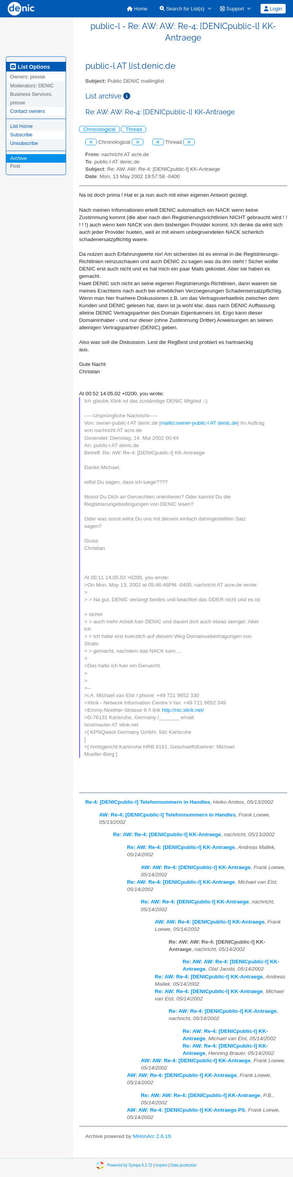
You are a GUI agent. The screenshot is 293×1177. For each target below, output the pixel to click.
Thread (133, 129)
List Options (30, 67)
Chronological (99, 129)
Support (232, 9)
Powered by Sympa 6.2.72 (129, 1165)
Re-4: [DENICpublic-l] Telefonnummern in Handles (147, 802)
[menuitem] (137, 8)
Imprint (161, 1165)
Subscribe (21, 135)
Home (137, 9)
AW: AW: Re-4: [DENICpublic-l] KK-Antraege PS (186, 1110)
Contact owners (27, 111)
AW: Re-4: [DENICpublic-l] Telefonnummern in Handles (167, 815)
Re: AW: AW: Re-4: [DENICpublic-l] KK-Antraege (201, 1095)
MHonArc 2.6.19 (152, 1136)
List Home (21, 126)
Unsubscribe (24, 143)
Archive (18, 158)
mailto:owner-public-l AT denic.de (199, 423)
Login (273, 9)
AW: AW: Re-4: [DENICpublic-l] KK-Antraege (196, 867)
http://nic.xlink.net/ (183, 710)
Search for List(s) (182, 9)
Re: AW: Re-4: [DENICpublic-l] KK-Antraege (167, 834)
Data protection (183, 1165)
